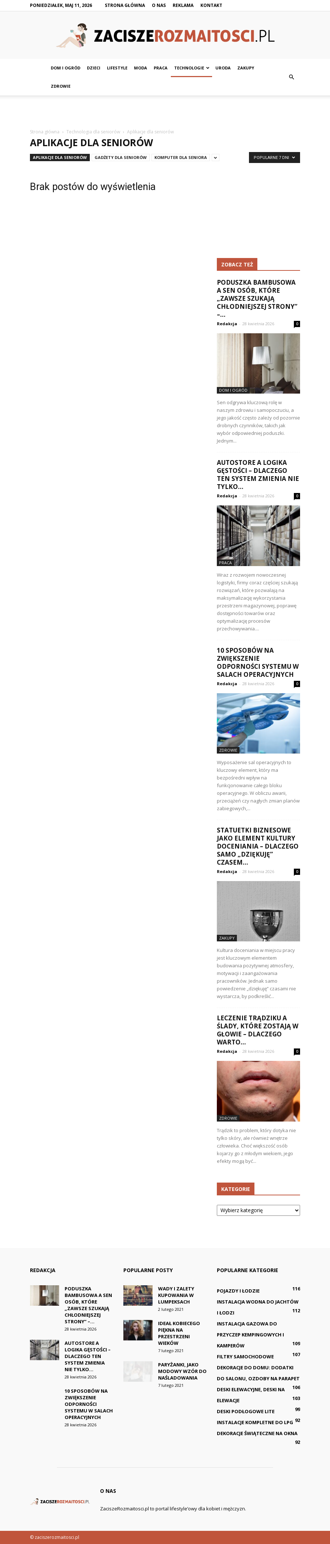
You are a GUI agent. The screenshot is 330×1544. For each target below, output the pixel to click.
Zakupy (245, 68)
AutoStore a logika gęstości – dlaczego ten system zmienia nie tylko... (258, 474)
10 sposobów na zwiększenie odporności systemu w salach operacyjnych (258, 662)
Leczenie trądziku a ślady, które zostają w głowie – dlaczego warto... (257, 1030)
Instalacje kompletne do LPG (255, 1422)
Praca (161, 68)
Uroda (223, 68)
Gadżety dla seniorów (121, 157)
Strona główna (125, 5)
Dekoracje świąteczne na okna (257, 1433)
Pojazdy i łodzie (238, 1290)
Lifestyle (117, 68)
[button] (291, 77)
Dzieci (93, 68)
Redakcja (227, 323)
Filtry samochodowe (245, 1356)
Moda (140, 68)
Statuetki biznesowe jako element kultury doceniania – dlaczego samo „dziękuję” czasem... (258, 846)
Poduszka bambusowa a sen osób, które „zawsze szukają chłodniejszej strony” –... (257, 298)
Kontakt (211, 5)
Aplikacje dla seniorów (60, 157)
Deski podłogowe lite (246, 1411)
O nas (159, 5)
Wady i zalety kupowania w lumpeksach (176, 1295)
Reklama (183, 5)
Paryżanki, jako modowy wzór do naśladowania (182, 1371)
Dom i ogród (65, 68)
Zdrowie (60, 86)
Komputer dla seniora (180, 157)
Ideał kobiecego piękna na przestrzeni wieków (179, 1333)
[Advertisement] (165, 111)
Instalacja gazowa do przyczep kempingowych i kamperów (250, 1334)
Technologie (192, 68)
